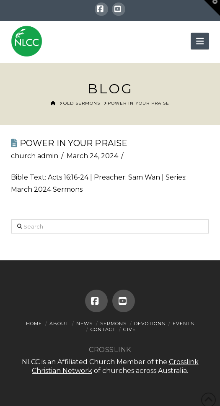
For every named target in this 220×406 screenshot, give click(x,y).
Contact (103, 329)
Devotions (149, 323)
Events (183, 323)
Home (34, 323)
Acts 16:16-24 (68, 177)
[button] (200, 41)
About (59, 323)
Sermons (113, 323)
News (84, 323)
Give (129, 329)
